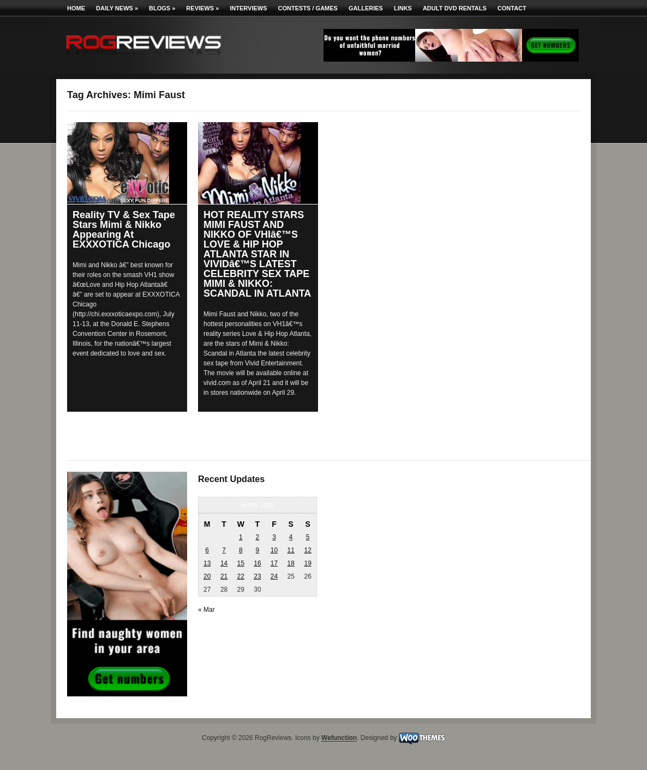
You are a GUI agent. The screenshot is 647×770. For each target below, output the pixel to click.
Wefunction (339, 738)
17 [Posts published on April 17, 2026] (274, 563)
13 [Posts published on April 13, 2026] (207, 563)
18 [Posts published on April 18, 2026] (290, 563)
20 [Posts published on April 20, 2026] (207, 576)
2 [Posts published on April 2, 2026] (258, 537)
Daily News (117, 8)
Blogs (162, 8)
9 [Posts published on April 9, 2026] (258, 550)
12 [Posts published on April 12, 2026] (307, 550)
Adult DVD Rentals (455, 8)
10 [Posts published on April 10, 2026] (274, 550)
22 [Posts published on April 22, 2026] (240, 576)
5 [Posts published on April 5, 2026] (308, 537)
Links (403, 8)
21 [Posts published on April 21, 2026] (223, 576)
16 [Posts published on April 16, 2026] (257, 563)
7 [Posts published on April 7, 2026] (224, 550)
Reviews (202, 8)
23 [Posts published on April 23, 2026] (257, 576)
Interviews (248, 8)
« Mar (206, 609)
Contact (512, 8)
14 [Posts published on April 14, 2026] (223, 563)
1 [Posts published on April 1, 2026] (241, 537)
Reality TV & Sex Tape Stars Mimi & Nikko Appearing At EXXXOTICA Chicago (124, 229)
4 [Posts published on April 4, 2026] (291, 537)
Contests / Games (308, 8)
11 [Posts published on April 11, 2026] (290, 550)
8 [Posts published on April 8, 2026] (241, 550)
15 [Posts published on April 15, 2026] (240, 563)
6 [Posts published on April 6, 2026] (207, 550)
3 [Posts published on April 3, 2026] (274, 537)
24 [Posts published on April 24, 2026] (274, 576)
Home (76, 8)
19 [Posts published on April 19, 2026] (307, 563)
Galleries (366, 8)
